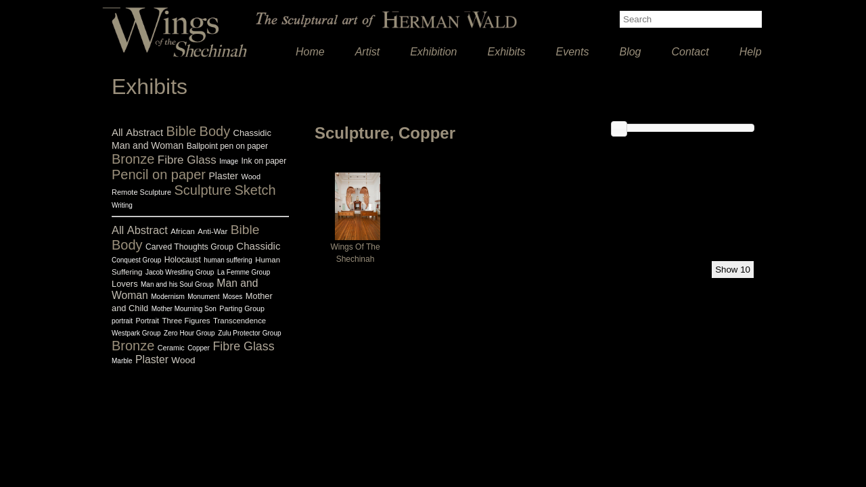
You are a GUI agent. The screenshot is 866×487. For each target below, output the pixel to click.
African (182, 231)
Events (572, 51)
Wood (250, 176)
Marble (122, 361)
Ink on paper (263, 161)
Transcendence (239, 321)
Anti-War (212, 231)
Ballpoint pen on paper (227, 146)
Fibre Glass (187, 160)
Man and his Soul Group (177, 284)
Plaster (223, 175)
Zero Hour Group (189, 333)
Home (310, 51)
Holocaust (182, 259)
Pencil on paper (159, 174)
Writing (122, 205)
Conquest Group (136, 260)
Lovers (125, 284)
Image (228, 161)
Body (215, 131)
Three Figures (186, 321)
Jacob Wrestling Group (179, 272)
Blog (630, 51)
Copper (198, 348)
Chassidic (252, 133)
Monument (203, 296)
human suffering (228, 260)
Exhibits (507, 51)
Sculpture (203, 190)
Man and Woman (147, 145)
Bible (181, 131)
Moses (232, 296)
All (117, 132)
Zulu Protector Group (249, 333)
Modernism (167, 296)
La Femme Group (243, 272)
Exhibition (433, 51)
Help (750, 51)
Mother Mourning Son (184, 308)
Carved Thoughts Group (189, 247)
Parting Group (242, 308)
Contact (690, 51)
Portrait (148, 321)
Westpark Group (136, 333)
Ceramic (171, 348)
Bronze (133, 159)
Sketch (254, 190)
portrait (122, 321)
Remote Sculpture (141, 192)
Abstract (144, 132)
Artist (367, 51)
